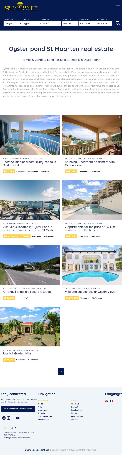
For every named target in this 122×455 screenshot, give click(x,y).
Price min (67, 19)
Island (45, 19)
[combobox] (13, 23)
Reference (101, 19)
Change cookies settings (37, 450)
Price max (84, 19)
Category (8, 19)
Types (26, 19)
